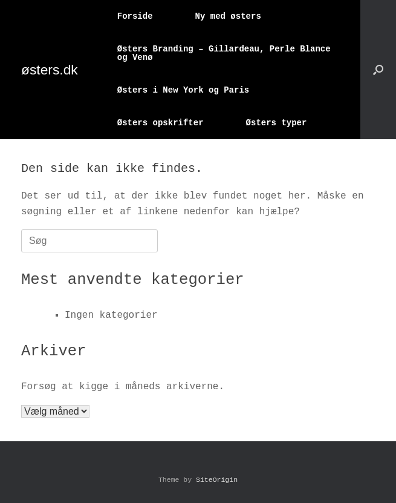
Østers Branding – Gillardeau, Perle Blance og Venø (224, 53)
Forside (135, 16)
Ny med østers (228, 16)
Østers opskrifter (160, 122)
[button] (378, 69)
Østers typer (276, 122)
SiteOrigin (217, 479)
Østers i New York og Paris (183, 90)
